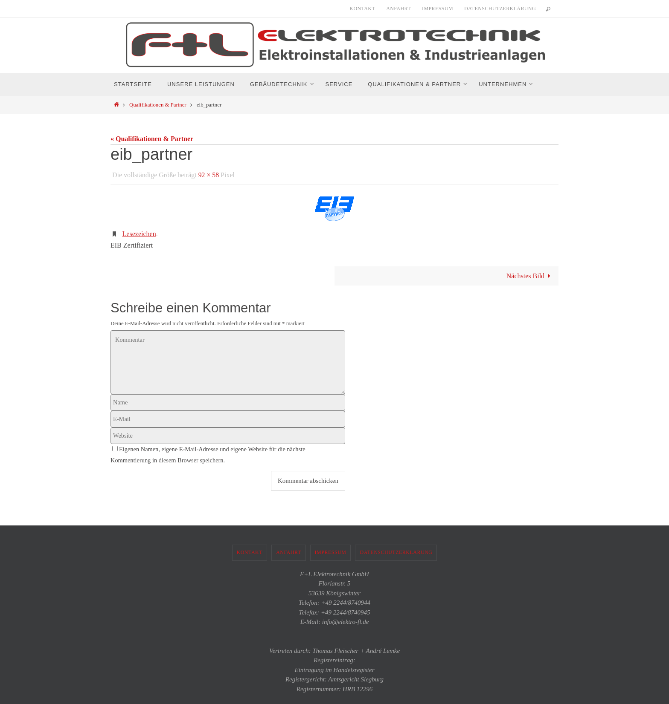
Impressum (437, 9)
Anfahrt (398, 9)
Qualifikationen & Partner (157, 105)
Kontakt (362, 9)
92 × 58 (208, 175)
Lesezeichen (139, 233)
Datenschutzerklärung (500, 9)
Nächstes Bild (530, 276)
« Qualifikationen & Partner (152, 138)
